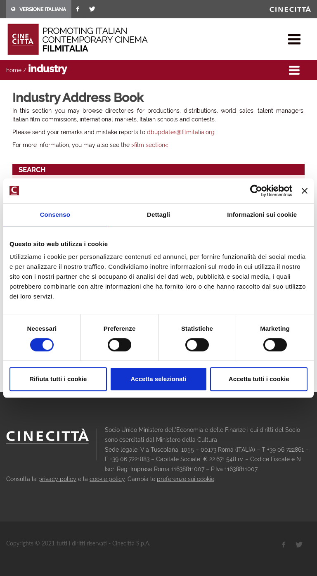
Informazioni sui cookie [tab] (262, 214)
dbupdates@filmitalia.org (181, 132)
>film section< (149, 145)
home (13, 70)
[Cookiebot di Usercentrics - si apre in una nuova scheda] (256, 191)
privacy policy (57, 479)
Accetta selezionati (158, 378)
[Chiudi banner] (305, 191)
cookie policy (107, 479)
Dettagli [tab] (158, 214)
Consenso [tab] (55, 214)
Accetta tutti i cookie (259, 378)
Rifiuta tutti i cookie (58, 378)
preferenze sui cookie (185, 479)
